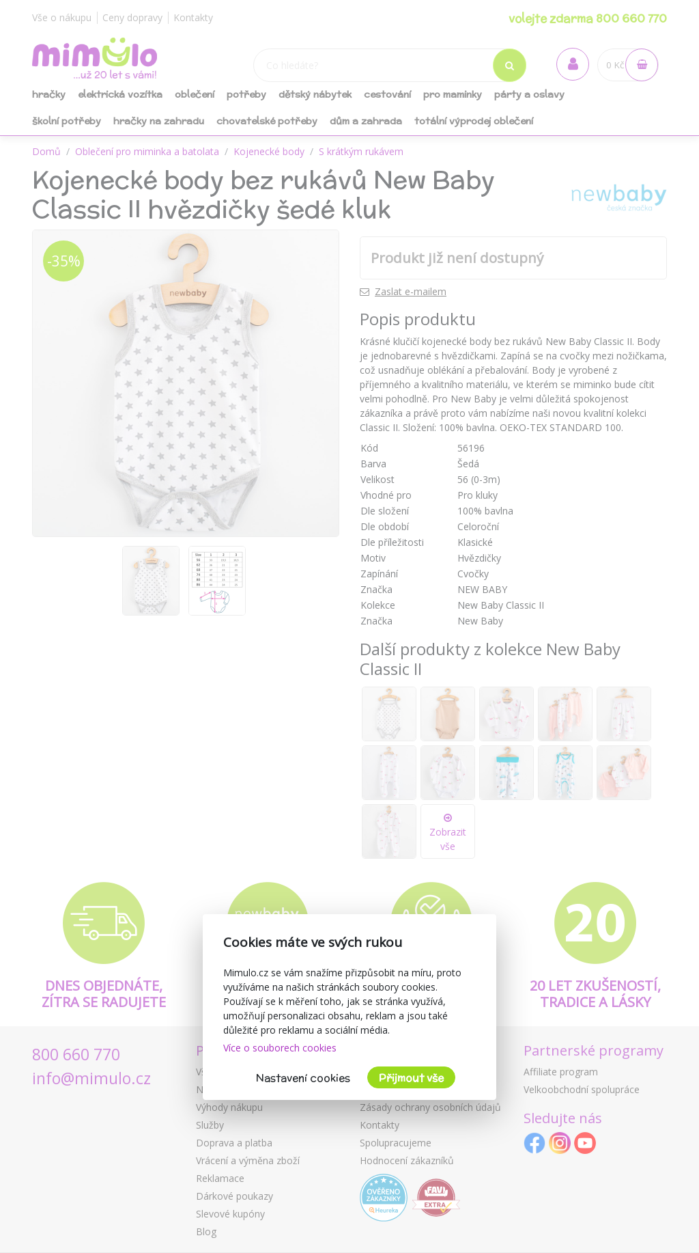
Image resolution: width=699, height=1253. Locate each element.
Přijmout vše (411, 1078)
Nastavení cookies (303, 1078)
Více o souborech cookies (280, 1047)
